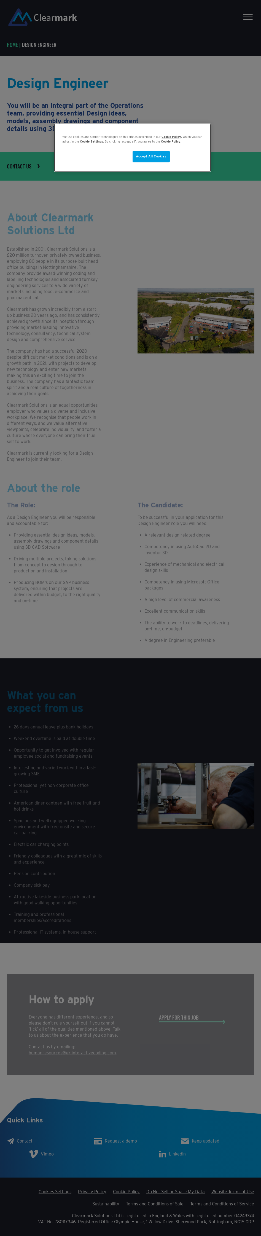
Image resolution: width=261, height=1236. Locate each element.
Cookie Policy (171, 137)
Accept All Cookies (151, 156)
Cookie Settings (91, 141)
